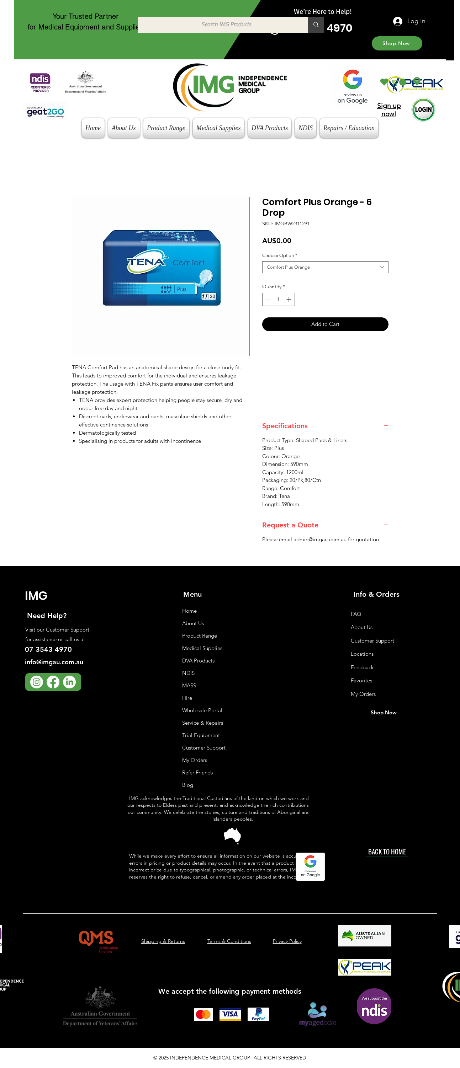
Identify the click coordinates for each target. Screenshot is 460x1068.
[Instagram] (36, 682)
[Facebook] (53, 682)
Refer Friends (197, 772)
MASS (189, 685)
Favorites (361, 680)
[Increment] (289, 299)
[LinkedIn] (69, 682)
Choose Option (279, 255)
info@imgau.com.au (54, 662)
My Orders (194, 760)
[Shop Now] (397, 43)
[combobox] (325, 267)
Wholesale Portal (202, 710)
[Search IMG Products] (220, 25)
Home (189, 610)
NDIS (188, 673)
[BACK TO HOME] (387, 851)
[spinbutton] (278, 299)
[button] (399, 82)
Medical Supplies (202, 648)
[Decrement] (267, 299)
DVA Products (198, 660)
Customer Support (67, 629)
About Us (193, 623)
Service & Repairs (202, 722)
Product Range (199, 635)
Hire (187, 697)
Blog (187, 785)
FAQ (356, 614)
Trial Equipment (201, 735)
